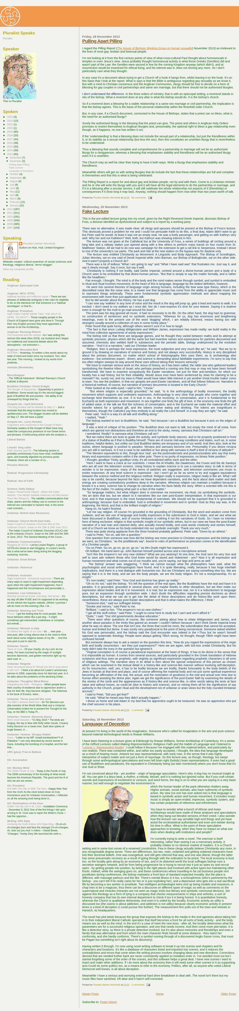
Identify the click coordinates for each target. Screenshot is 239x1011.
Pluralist (7, 38)
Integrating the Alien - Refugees (25, 684)
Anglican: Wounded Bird (22, 349)
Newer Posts (90, 994)
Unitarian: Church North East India (28, 521)
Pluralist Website (17, 464)
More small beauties (18, 719)
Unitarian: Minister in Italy (23, 628)
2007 (10, 227)
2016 (10, 142)
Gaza (10, 737)
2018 (10, 135)
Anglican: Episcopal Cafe (23, 285)
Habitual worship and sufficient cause (28, 296)
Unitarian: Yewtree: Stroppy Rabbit (29, 734)
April (13, 195)
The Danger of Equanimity (22, 389)
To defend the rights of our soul (24, 631)
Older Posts (228, 994)
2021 (10, 124)
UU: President (15, 785)
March (13, 198)
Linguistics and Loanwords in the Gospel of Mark (34, 425)
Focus (11, 613)
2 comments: (138, 984)
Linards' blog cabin (19, 447)
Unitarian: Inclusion (19, 575)
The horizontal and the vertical (24, 335)
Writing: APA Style (18, 821)
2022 (10, 120)
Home (160, 994)
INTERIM (12, 352)
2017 (10, 139)
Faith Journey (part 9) (19, 450)
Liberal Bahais (16, 439)
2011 (10, 212)
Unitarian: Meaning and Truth (25, 610)
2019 (10, 131)
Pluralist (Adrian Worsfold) (39, 243)
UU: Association (17, 759)
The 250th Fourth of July (21, 771)
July (12, 184)
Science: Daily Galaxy (20, 488)
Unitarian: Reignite (19, 663)
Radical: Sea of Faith (20, 480)
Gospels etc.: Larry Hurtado (24, 421)
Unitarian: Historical (19, 567)
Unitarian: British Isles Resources (28, 513)
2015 (10, 146)
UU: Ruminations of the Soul (25, 803)
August (14, 181)
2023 (10, 116)
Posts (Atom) (108, 1002)
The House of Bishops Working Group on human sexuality (154, 48)
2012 (10, 209)
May (12, 191)
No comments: (139, 197)
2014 (10, 150)
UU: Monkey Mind (18, 767)
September (16, 177)
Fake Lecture (95, 211)
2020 (10, 128)
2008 (10, 224)
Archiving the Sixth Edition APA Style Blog (30, 824)
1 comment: (137, 710)
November (16, 161)
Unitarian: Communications (24, 541)
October (14, 174)
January (14, 205)
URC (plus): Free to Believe (24, 752)
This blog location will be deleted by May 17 (31, 407)
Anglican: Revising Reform (24, 331)
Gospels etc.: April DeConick (25, 404)
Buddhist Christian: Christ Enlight (28, 386)
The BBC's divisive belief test (23, 702)
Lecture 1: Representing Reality (103, 747)
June (13, 188)
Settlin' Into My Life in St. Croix (24, 806)
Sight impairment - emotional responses (29, 578)
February (15, 202)
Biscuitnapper (16, 375)
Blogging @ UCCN (18, 544)
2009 (10, 220)
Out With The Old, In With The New (27, 788)
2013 (10, 154)
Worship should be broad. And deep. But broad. (33, 596)
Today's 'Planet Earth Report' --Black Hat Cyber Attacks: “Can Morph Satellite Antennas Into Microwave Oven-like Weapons (37, 495)
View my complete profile (18, 269)
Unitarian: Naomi (17, 646)
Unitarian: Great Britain (21, 559)
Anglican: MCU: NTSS (20, 293)
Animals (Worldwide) (20, 367)
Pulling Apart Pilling (102, 41)
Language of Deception (106, 723)
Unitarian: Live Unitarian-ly (24, 593)
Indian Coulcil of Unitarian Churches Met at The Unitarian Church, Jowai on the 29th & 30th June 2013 (37, 526)
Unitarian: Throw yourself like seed (29, 699)
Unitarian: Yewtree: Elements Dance (29, 716)
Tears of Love (15, 649)
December (16, 157)
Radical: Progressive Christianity (27, 472)
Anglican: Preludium (20, 310)
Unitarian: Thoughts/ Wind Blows (28, 681)
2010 (10, 216)
